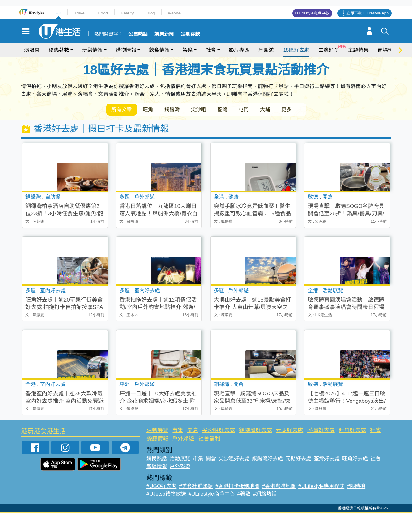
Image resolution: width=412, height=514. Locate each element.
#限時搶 (356, 487)
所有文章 (122, 110)
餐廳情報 (157, 439)
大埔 (273, 110)
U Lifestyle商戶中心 (312, 13)
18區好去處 (296, 50)
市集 (177, 431)
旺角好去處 (352, 431)
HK (58, 13)
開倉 (192, 431)
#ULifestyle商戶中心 (212, 494)
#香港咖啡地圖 (279, 487)
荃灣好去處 (321, 431)
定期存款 (190, 34)
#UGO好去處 (161, 487)
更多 (295, 110)
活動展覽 (157, 431)
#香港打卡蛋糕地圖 (237, 487)
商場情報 (388, 50)
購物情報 (126, 50)
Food (103, 13)
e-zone (174, 13)
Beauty (127, 13)
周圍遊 (266, 50)
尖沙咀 (203, 110)
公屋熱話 (138, 34)
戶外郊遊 (183, 439)
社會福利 (209, 439)
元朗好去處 (289, 431)
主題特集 (358, 50)
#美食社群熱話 (196, 487)
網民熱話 (156, 459)
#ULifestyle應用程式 (321, 487)
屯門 (250, 110)
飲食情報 (159, 50)
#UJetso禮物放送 (166, 494)
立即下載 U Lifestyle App (367, 13)
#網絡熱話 (264, 494)
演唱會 (32, 50)
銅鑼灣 (175, 110)
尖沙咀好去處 (218, 431)
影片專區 (239, 50)
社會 (211, 50)
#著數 (243, 494)
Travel (80, 13)
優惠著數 (59, 50)
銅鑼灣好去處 (255, 431)
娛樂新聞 (164, 34)
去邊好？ (328, 50)
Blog (150, 13)
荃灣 (228, 110)
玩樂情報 (92, 50)
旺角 (150, 110)
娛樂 (188, 50)
